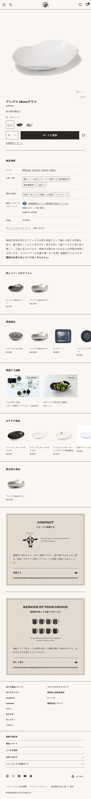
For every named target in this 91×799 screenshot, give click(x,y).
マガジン (10, 725)
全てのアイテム (12, 692)
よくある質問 (11, 750)
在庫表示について (14, 143)
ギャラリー (10, 720)
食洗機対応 (64, 179)
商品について (11, 744)
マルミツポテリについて (57, 687)
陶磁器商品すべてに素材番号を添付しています (48, 204)
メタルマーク (62, 195)
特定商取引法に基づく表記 (62, 787)
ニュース (51, 698)
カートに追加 (50, 135)
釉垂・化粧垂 (46, 195)
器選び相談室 (11, 737)
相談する (17, 573)
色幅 (25, 195)
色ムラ (34, 195)
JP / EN (76, 776)
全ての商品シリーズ (14, 687)
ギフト (9, 709)
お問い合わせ (38, 228)
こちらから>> (41, 257)
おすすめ (10, 714)
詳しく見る (18, 662)
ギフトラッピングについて (18, 228)
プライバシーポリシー (38, 787)
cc (53, 170)
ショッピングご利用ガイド (17, 764)
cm (26, 170)
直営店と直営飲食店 (55, 692)
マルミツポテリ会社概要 (16, 787)
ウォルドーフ (59, 349)
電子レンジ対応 (30, 179)
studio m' (10, 698)
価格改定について (55, 703)
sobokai (10, 703)
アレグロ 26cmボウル (39, 349)
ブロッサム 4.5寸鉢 (14, 349)
